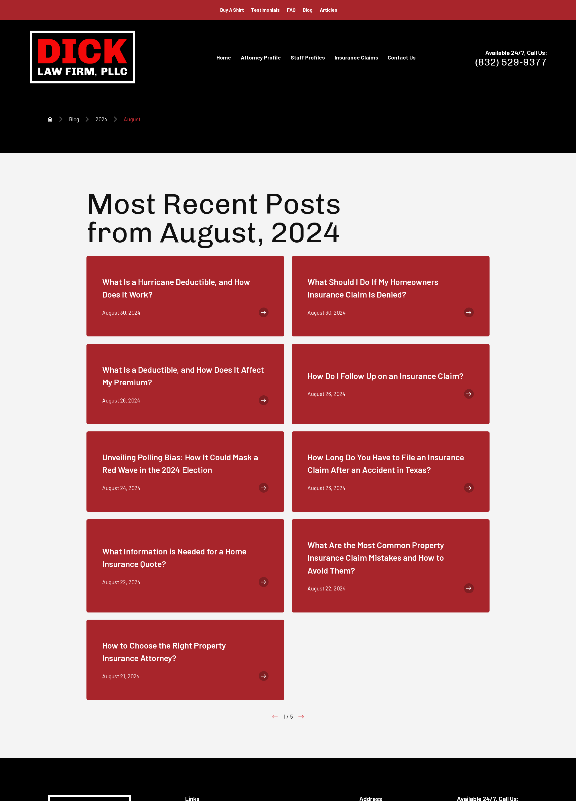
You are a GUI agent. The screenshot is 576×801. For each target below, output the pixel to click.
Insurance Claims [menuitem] (356, 57)
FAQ (291, 10)
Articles (328, 10)
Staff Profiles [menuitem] (308, 57)
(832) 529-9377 (511, 62)
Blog (308, 10)
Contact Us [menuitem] (402, 57)
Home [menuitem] (223, 57)
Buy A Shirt (232, 10)
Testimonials (265, 10)
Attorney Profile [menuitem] (261, 57)
